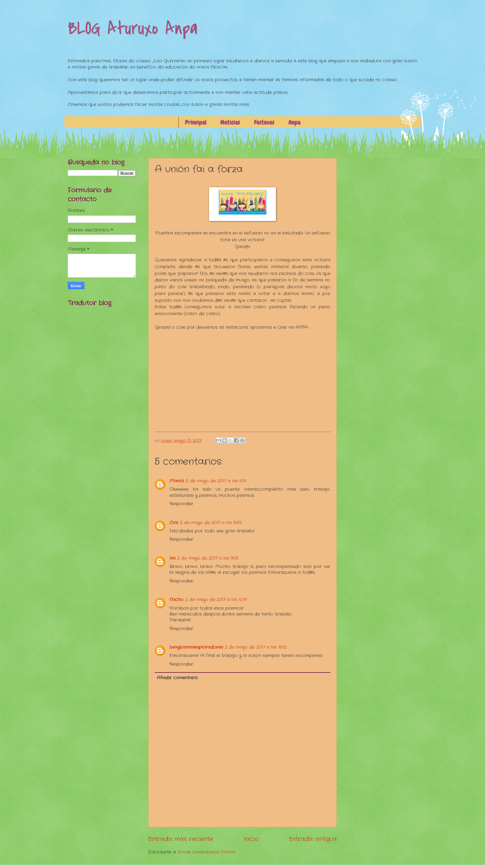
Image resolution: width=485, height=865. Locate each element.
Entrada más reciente (180, 839)
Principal (195, 122)
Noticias (230, 122)
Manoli (177, 481)
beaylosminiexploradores (196, 647)
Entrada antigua (313, 839)
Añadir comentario (177, 678)
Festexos (264, 122)
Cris (174, 523)
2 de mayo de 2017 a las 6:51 (216, 481)
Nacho (176, 600)
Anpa (294, 122)
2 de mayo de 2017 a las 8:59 (210, 523)
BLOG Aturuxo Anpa (132, 28)
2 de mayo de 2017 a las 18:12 (255, 647)
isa (172, 558)
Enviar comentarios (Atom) (206, 852)
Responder (181, 504)
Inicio (251, 839)
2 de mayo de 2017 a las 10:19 (216, 600)
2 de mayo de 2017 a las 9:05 (207, 558)
